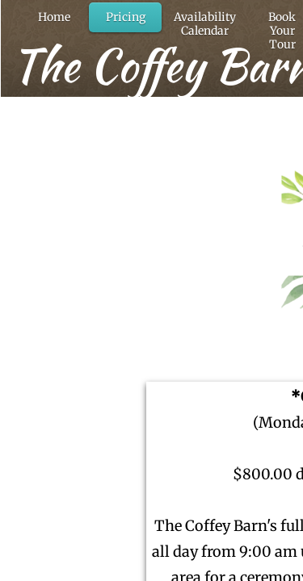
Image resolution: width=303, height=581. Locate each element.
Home (54, 17)
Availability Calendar (205, 24)
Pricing (125, 17)
